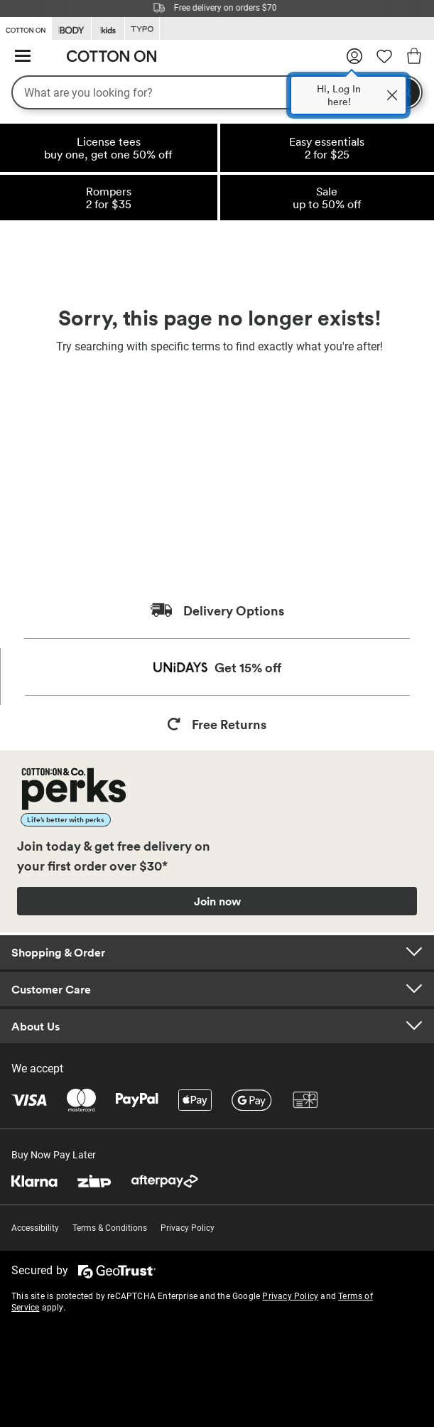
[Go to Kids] (108, 29)
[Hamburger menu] (22, 56)
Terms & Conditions (109, 1228)
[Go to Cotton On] (25, 27)
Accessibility (35, 1228)
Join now (217, 901)
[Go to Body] (71, 29)
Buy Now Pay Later (53, 1155)
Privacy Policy (188, 1228)
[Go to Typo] (142, 29)
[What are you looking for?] (217, 92)
